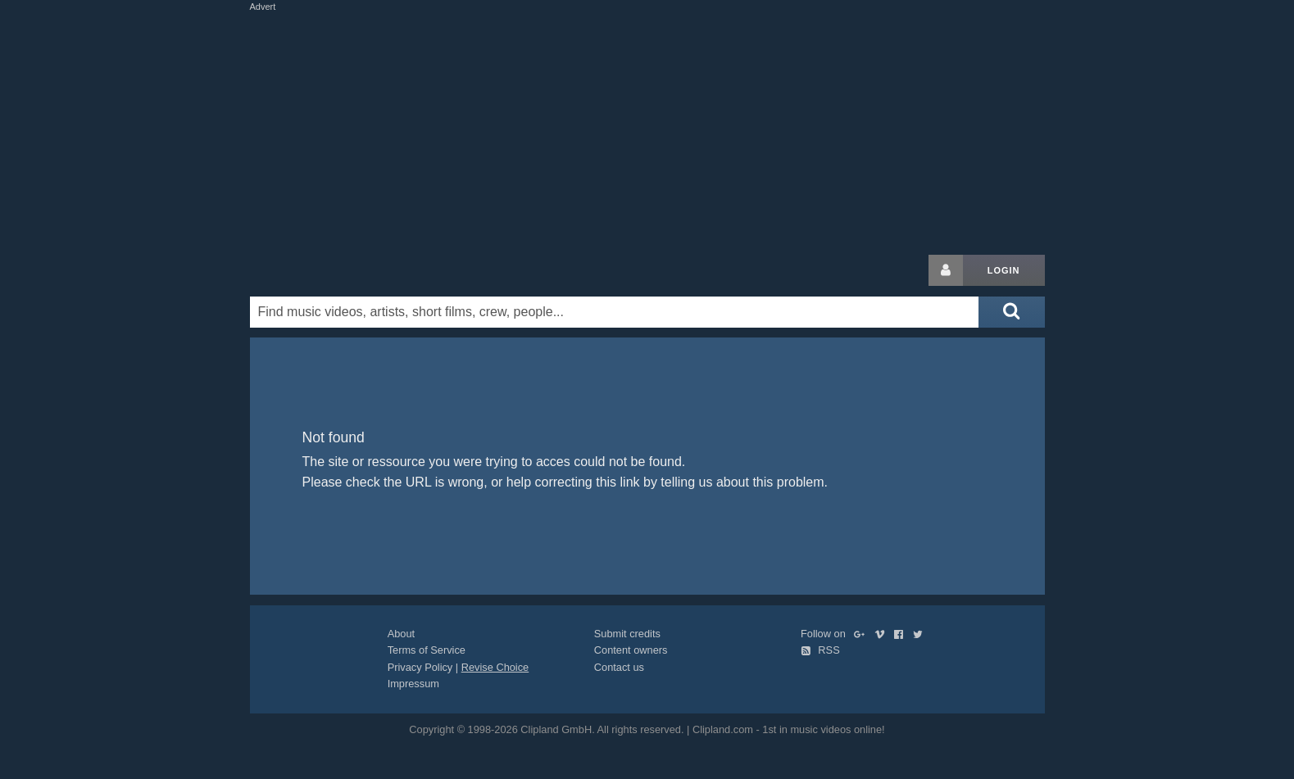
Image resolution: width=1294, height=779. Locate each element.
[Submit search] (1011, 312)
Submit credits (627, 633)
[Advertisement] (647, 129)
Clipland (336, 270)
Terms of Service (426, 650)
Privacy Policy (420, 667)
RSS (820, 650)
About (401, 633)
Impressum (413, 683)
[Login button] (946, 270)
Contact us (619, 667)
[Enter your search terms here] (614, 312)
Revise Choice (495, 667)
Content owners (631, 650)
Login (1004, 270)
